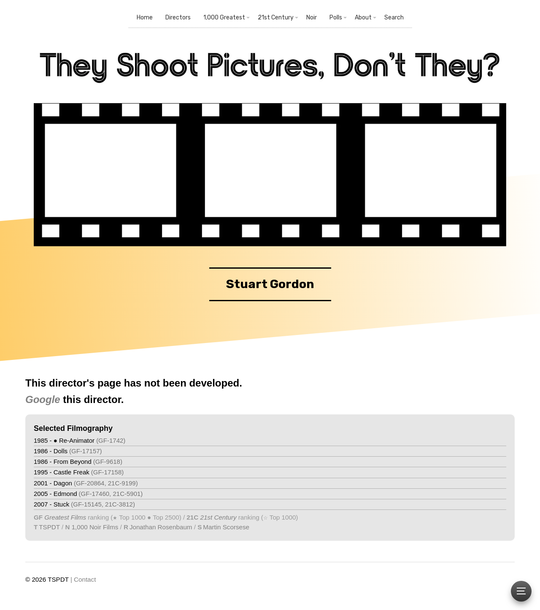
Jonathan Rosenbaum (161, 527)
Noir (311, 17)
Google (42, 399)
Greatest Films (65, 517)
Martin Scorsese (226, 527)
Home (145, 17)
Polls (335, 17)
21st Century (276, 17)
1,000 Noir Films (95, 527)
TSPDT (49, 527)
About (363, 17)
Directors (178, 17)
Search (394, 17)
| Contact (83, 579)
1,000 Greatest (224, 17)
